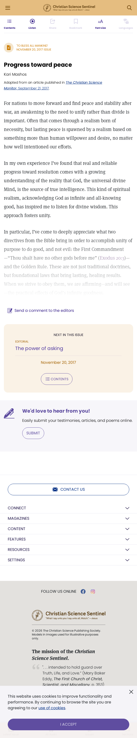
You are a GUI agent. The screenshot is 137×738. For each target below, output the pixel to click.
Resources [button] (18, 549)
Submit (33, 433)
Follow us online (58, 591)
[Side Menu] (8, 8)
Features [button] (17, 539)
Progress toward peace (38, 65)
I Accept (68, 724)
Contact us (68, 489)
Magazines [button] (18, 518)
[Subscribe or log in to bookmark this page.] (75, 24)
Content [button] (16, 529)
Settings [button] (16, 560)
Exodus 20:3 (112, 258)
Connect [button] (17, 508)
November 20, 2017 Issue (33, 49)
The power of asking (39, 348)
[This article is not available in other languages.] (126, 24)
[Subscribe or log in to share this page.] (52, 24)
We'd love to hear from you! (56, 411)
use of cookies (51, 708)
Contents (56, 379)
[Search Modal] (129, 8)
